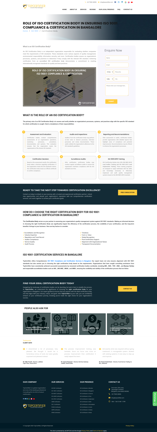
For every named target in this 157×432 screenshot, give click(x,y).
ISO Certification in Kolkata (86, 410)
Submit (111, 101)
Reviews (93, 9)
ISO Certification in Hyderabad (87, 399)
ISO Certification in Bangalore (87, 391)
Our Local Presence (106, 9)
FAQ (118, 9)
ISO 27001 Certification (56, 399)
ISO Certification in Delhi (85, 401)
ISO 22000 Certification (56, 396)
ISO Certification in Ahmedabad (87, 404)
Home (64, 9)
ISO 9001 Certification (56, 388)
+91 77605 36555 (91, 2)
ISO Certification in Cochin (86, 407)
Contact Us (127, 9)
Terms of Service (98, 431)
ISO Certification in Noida (86, 412)
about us (73, 9)
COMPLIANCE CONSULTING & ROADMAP (120, 329)
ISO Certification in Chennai (86, 393)
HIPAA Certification (55, 412)
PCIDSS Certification (56, 407)
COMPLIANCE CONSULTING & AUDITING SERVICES (37, 328)
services (83, 9)
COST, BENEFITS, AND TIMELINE (90, 329)
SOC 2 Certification (55, 404)
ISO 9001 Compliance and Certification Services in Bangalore (69, 261)
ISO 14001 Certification (56, 391)
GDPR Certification (55, 410)
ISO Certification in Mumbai (86, 388)
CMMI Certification (55, 401)
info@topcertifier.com (105, 2)
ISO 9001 (34, 31)
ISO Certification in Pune (85, 396)
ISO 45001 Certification (56, 393)
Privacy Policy (130, 426)
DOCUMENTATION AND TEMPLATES (63, 329)
